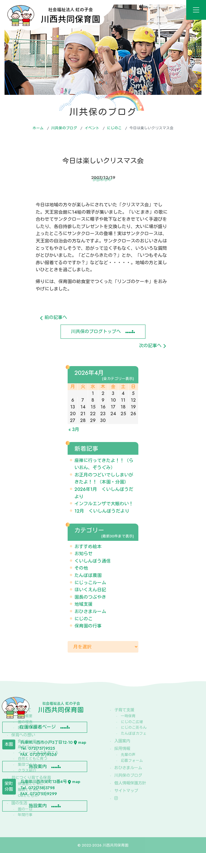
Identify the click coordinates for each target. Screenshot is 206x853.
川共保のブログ (64, 128)
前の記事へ (53, 317)
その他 (81, 568)
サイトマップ (126, 790)
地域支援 (83, 604)
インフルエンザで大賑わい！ (103, 503)
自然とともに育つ (32, 758)
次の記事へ (152, 345)
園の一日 (25, 809)
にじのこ (114, 128)
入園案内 (122, 741)
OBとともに (28, 795)
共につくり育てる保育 (31, 777)
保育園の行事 (88, 626)
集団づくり (27, 764)
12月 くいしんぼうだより (101, 511)
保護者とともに (31, 783)
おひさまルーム (90, 611)
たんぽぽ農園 (88, 575)
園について (21, 710)
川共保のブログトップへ (96, 331)
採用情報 (122, 748)
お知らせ (83, 553)
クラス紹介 (27, 770)
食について (27, 741)
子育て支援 (124, 710)
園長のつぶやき (90, 597)
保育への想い (23, 735)
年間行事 (25, 814)
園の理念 (25, 722)
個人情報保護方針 (130, 783)
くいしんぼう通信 (92, 561)
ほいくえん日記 (90, 590)
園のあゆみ (27, 727)
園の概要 (25, 716)
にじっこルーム (90, 582)
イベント (92, 128)
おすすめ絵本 (88, 546)
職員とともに (29, 789)
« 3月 (73, 429)
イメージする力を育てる (38, 752)
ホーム (38, 128)
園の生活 (19, 803)
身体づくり (27, 747)
